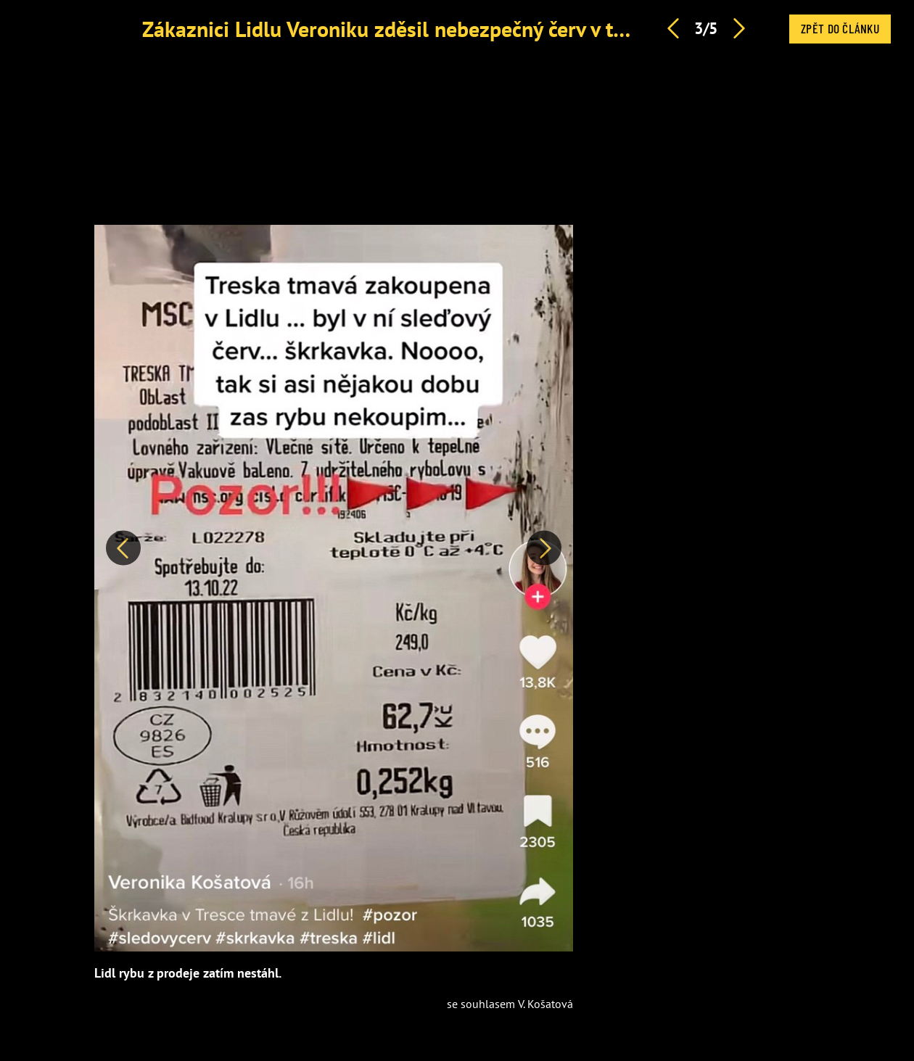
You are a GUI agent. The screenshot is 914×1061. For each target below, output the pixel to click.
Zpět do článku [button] (840, 28)
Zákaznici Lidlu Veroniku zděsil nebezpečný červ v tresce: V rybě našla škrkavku (508, 29)
